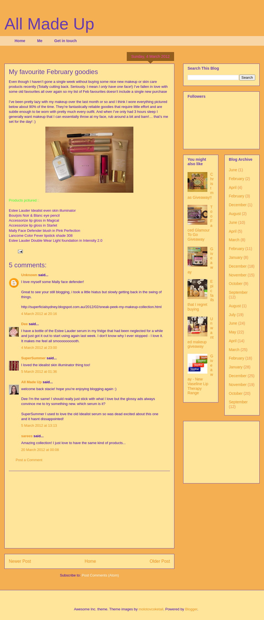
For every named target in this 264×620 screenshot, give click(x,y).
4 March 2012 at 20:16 (39, 314)
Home (20, 41)
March (234, 240)
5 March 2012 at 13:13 (39, 425)
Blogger (191, 609)
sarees (26, 436)
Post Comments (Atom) (100, 575)
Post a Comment (29, 460)
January (236, 257)
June (233, 170)
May (232, 332)
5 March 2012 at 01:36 (39, 371)
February (236, 178)
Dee (24, 324)
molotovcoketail (151, 609)
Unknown (29, 275)
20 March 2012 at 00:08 (40, 450)
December (238, 205)
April (233, 187)
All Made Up (49, 24)
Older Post (160, 561)
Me (39, 41)
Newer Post (20, 561)
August (235, 213)
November (238, 275)
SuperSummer (33, 358)
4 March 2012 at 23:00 (39, 348)
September (238, 292)
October (236, 283)
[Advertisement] (89, 509)
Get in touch (65, 41)
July (232, 314)
